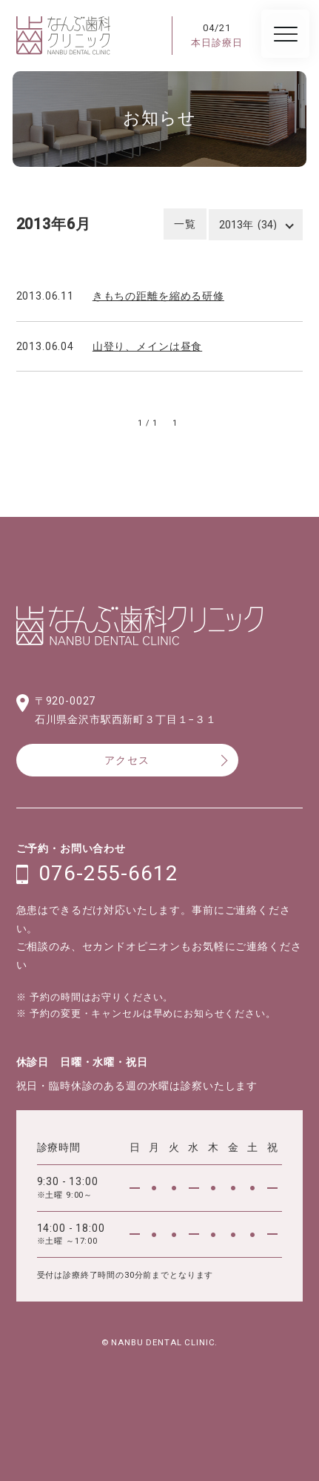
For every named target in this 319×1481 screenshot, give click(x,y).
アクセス (127, 760)
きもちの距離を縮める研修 (158, 296)
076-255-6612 (108, 873)
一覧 (185, 224)
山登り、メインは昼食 (147, 346)
